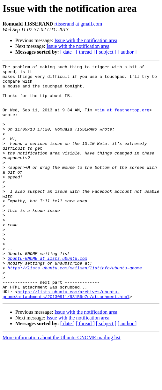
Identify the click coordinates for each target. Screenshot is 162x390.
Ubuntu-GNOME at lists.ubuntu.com (47, 297)
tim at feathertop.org (123, 119)
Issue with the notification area (86, 40)
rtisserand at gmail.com (78, 23)
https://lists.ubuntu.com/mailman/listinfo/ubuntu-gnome (75, 309)
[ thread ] (85, 52)
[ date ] (67, 52)
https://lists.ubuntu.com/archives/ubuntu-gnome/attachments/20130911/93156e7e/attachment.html (66, 340)
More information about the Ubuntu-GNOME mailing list (62, 384)
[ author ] (127, 52)
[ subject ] (106, 52)
